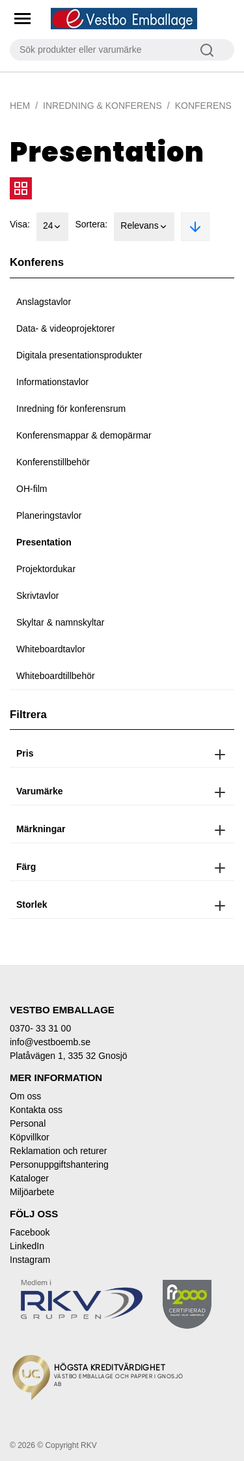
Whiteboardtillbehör (55, 676)
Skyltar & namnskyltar (60, 622)
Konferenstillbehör (53, 462)
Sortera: (91, 224)
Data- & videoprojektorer (65, 328)
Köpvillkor (29, 1137)
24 (52, 227)
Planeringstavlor (48, 515)
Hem (20, 105)
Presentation (44, 542)
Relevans (143, 227)
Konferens (203, 105)
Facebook (29, 1232)
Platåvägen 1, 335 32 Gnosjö (69, 1055)
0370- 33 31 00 (40, 1028)
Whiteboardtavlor (50, 649)
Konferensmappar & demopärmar (84, 435)
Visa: (20, 224)
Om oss (25, 1096)
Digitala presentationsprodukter (79, 355)
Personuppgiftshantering (59, 1164)
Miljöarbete (32, 1192)
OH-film (31, 489)
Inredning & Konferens (102, 105)
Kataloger (29, 1178)
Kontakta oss (36, 1110)
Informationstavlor (52, 382)
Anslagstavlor (43, 302)
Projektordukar (45, 569)
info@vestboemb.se (50, 1042)
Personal (28, 1123)
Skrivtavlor (37, 595)
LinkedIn (27, 1246)
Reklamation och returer (58, 1151)
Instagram (30, 1259)
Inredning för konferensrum (71, 408)
